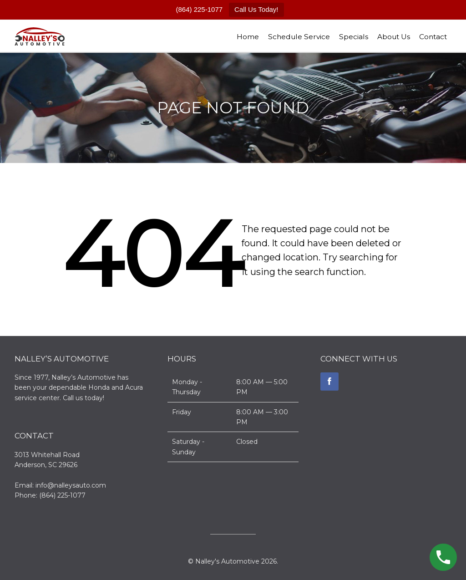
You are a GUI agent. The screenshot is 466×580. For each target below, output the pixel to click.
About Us (393, 36)
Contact (433, 36)
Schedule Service (299, 36)
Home (248, 36)
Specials (353, 36)
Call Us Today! (256, 9)
